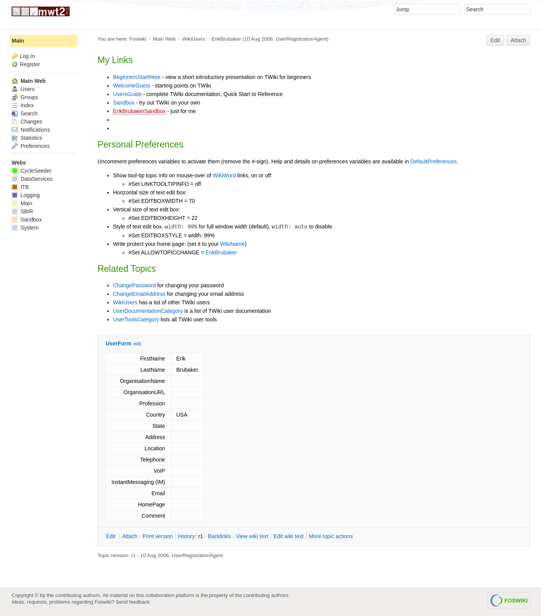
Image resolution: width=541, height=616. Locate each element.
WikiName (232, 244)
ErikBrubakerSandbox (139, 111)
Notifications (31, 130)
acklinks (219, 536)
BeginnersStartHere (137, 77)
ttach (129, 536)
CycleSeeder (31, 171)
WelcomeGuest (131, 85)
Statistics (27, 138)
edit (137, 344)
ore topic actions (331, 536)
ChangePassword (134, 285)
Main (18, 41)
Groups (25, 97)
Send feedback (133, 602)
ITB (20, 187)
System (25, 228)
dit (111, 536)
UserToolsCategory (136, 319)
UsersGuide (127, 94)
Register (30, 64)
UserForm (118, 343)
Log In (27, 56)
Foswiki (137, 39)
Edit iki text (289, 536)
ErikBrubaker (226, 39)
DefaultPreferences (434, 161)
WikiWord (224, 175)
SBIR (22, 211)
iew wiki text (252, 536)
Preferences (31, 146)
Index (23, 105)
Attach (518, 40)
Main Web (164, 39)
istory (186, 536)
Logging (26, 195)
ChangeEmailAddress (139, 294)
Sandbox (123, 103)
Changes (27, 121)
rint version (158, 536)
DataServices (32, 179)
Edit (495, 40)
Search (25, 113)
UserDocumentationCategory (148, 311)
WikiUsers (193, 39)
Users (23, 89)
